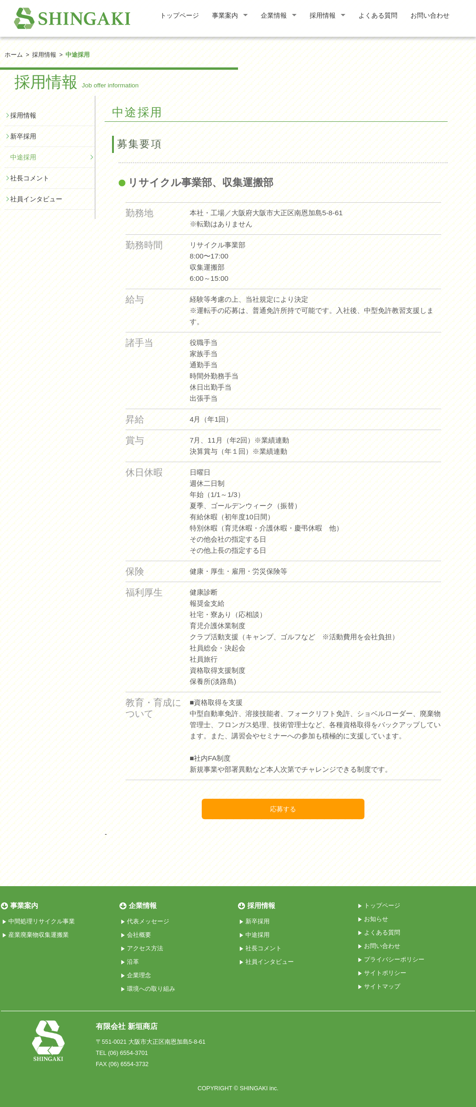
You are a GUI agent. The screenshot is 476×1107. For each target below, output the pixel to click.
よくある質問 (377, 15)
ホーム (14, 55)
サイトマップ (382, 986)
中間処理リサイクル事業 (41, 921)
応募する (283, 809)
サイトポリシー (385, 973)
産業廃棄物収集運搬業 (38, 935)
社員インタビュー (36, 199)
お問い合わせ (430, 15)
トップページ (179, 15)
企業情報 (274, 15)
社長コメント (29, 178)
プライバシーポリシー (394, 959)
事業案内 (225, 15)
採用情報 (323, 15)
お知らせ (376, 919)
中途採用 (23, 157)
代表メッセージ (148, 921)
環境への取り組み (151, 989)
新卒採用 (23, 136)
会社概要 (139, 935)
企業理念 (139, 975)
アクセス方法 (145, 948)
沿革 (133, 962)
